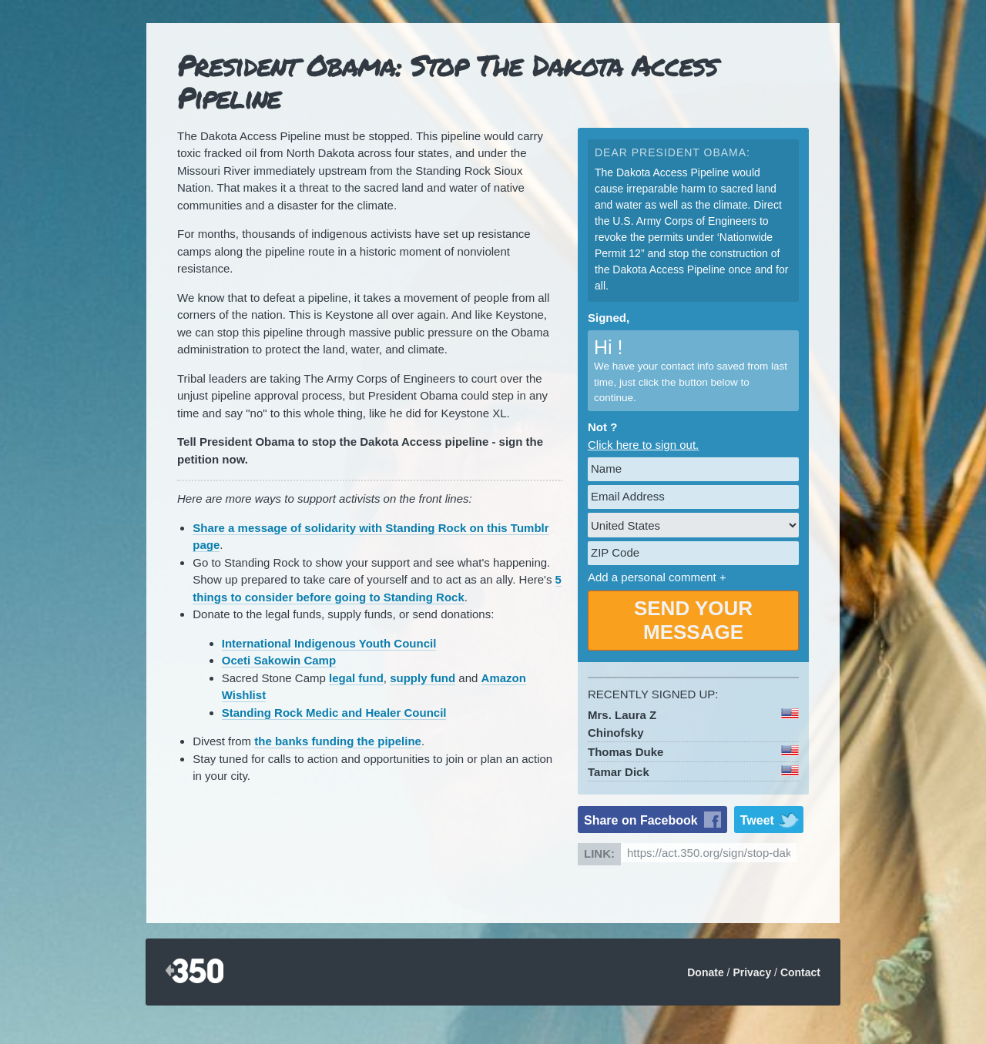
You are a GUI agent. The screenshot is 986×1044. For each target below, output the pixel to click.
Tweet (757, 820)
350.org (194, 972)
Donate (705, 972)
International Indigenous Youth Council (329, 643)
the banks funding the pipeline (337, 741)
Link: (599, 853)
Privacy (752, 972)
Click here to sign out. (643, 444)
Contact (800, 972)
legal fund (356, 677)
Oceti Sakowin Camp (279, 660)
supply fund (422, 677)
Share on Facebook (641, 820)
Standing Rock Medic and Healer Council (334, 712)
